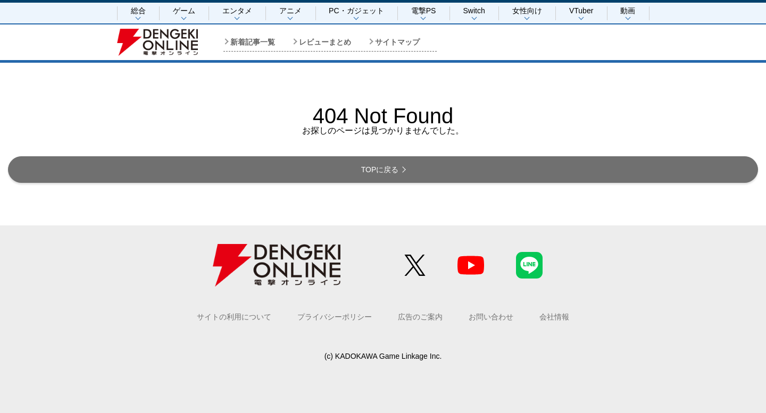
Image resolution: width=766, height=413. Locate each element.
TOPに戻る (380, 169)
